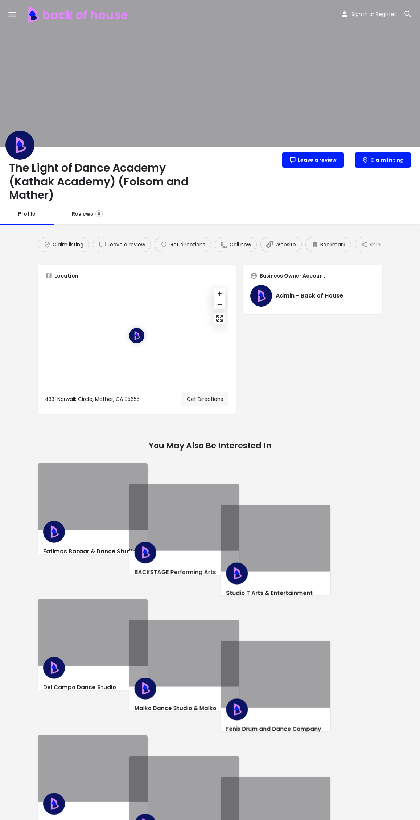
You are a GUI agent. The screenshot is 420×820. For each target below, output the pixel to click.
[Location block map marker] (136, 335)
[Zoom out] (219, 304)
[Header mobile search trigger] (408, 14)
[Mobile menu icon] (12, 15)
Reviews (87, 213)
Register (386, 14)
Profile (27, 213)
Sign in (359, 14)
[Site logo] (78, 14)
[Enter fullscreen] (219, 318)
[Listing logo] (19, 145)
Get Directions (205, 399)
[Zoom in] (219, 293)
